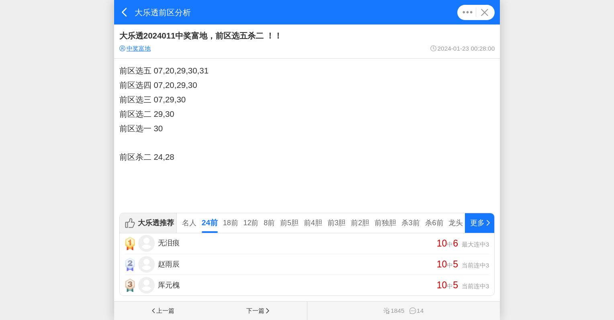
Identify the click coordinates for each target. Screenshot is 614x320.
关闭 (484, 12)
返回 (124, 12)
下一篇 (258, 310)
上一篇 (162, 310)
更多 (467, 12)
